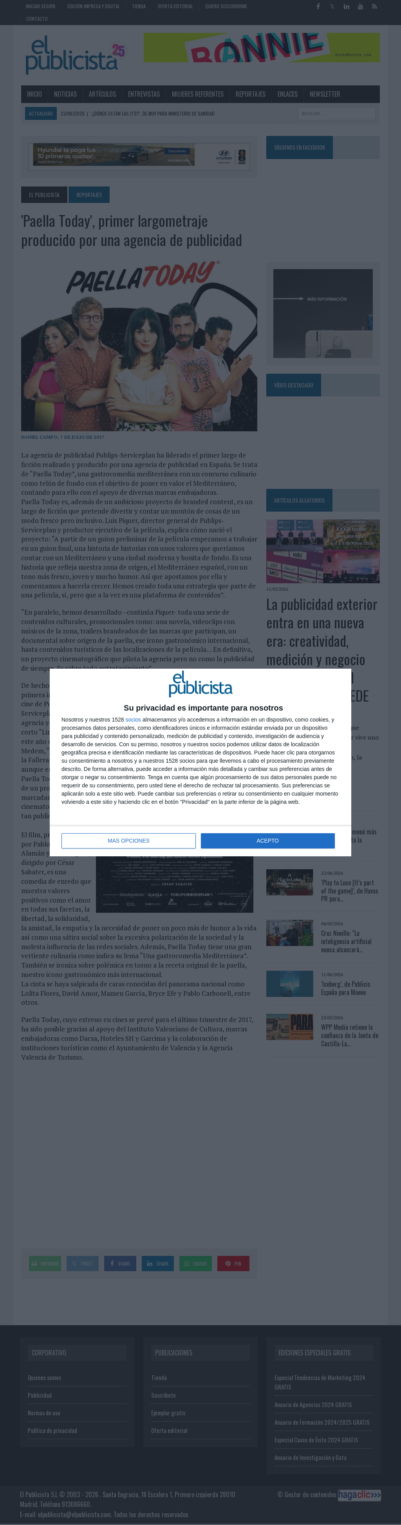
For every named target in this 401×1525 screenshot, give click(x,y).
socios (133, 720)
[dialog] (200, 762)
